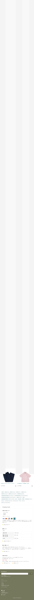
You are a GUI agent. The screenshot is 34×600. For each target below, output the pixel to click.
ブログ (2, 582)
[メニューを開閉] (31, 1)
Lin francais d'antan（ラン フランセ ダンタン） (21, 495)
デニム (20, 500)
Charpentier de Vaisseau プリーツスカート (8, 495)
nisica (23, 497)
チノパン (23, 500)
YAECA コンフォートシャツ (13, 493)
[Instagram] (3, 594)
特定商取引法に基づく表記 (5, 585)
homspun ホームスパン (21, 493)
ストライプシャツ (15, 500)
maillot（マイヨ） (19, 497)
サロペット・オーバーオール (6, 502)
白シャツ (3, 500)
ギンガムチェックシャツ (8, 500)
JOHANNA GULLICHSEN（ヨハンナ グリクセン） (9, 497)
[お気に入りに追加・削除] (15, 486)
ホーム (2, 579)
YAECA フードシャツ (5, 493)
